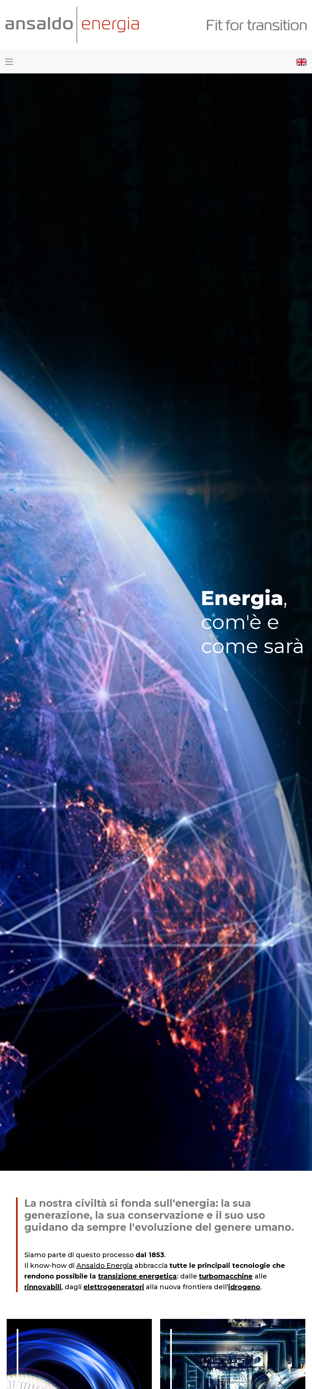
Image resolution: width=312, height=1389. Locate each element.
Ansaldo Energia (104, 1266)
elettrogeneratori (113, 1287)
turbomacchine (226, 1276)
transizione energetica (137, 1276)
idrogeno (244, 1287)
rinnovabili (42, 1287)
